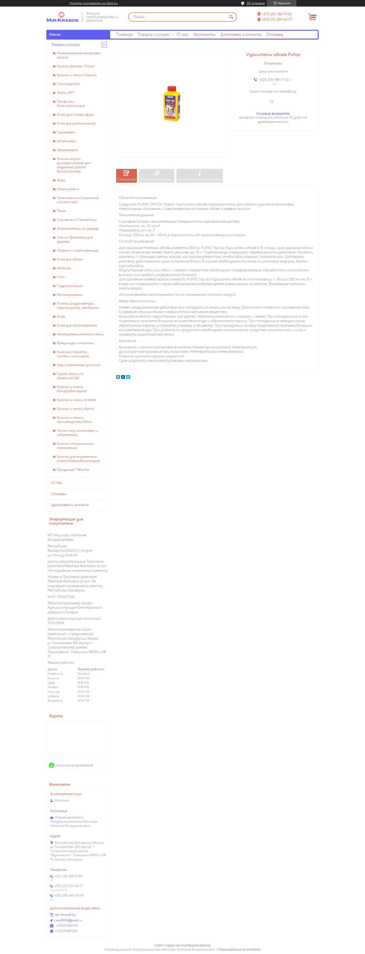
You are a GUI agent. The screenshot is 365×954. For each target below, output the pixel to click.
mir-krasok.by (65, 915)
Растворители (69, 294)
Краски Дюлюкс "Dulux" (76, 66)
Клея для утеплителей (76, 123)
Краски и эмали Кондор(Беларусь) (72, 389)
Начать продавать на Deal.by (94, 3)
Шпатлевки (67, 141)
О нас (183, 35)
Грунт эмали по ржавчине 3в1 (70, 376)
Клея (61, 316)
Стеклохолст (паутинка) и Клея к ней (78, 200)
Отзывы (274, 35)
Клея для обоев (69, 259)
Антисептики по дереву (78, 228)
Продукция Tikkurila (73, 469)
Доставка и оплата (240, 35)
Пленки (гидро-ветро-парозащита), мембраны (78, 305)
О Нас (57, 483)
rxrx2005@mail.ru (68, 920)
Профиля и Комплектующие (71, 103)
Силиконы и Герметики (76, 220)
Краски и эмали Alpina (75, 408)
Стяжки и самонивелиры (78, 250)
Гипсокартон (68, 84)
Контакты (204, 35)
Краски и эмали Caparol (77, 75)
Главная (124, 35)
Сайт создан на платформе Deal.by (182, 945)
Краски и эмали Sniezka (76, 400)
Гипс (61, 277)
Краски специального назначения (75, 446)
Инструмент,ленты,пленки (80, 334)
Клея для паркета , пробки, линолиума (73, 354)
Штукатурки (67, 150)
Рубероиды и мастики (75, 343)
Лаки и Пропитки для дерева (75, 239)
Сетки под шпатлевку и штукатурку (77, 433)
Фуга (61, 180)
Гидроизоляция (69, 286)
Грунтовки (66, 132)
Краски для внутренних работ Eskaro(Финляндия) (78, 459)
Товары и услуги (153, 35)
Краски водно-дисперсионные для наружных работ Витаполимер (74, 165)
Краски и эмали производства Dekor (74, 419)
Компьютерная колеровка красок (79, 55)
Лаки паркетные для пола (79, 365)
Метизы (64, 268)
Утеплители (68, 189)
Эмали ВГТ (66, 92)
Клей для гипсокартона (77, 325)
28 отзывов (256, 3)
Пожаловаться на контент (239, 949)
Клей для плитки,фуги (75, 114)
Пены (61, 211)
